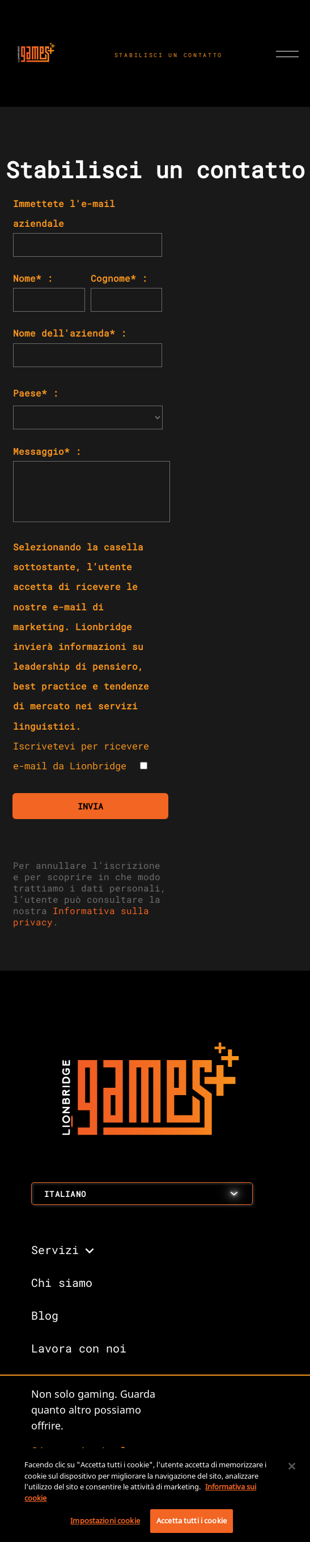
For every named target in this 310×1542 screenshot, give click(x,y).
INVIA (90, 806)
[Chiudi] (291, 1466)
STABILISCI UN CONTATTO (168, 55)
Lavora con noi (78, 1348)
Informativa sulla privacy (81, 916)
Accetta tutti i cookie (191, 1520)
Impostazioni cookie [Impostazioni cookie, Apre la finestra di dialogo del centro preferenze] (104, 1520)
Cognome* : (119, 278)
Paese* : (35, 393)
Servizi (55, 1249)
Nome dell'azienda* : (69, 333)
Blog (44, 1315)
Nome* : (33, 278)
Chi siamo (61, 1282)
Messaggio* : (47, 451)
